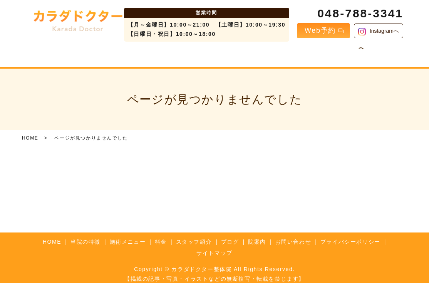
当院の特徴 (116, 52)
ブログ (261, 52)
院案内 (289, 52)
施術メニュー (158, 52)
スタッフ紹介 (225, 52)
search (354, 53)
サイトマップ (214, 247)
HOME (83, 52)
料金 (192, 52)
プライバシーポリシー (350, 235)
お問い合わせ (325, 52)
